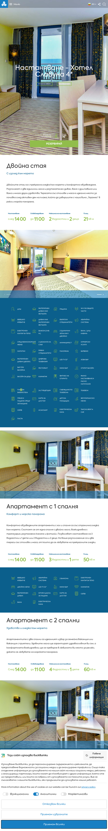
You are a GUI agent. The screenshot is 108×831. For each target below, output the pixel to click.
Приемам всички (54, 824)
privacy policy (88, 787)
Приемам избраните (54, 814)
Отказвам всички (54, 804)
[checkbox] (15, 794)
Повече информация (94, 755)
